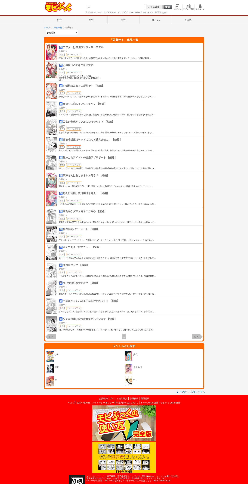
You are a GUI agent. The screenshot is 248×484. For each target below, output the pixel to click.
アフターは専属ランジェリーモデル (83, 47)
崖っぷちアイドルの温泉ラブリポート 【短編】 (90, 157)
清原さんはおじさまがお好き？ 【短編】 (86, 175)
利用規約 (144, 398)
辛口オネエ (148, 12)
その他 (187, 19)
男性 (91, 19)
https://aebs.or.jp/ (161, 480)
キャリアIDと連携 (149, 402)
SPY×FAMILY (135, 12)
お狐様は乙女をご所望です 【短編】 (83, 85)
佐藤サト (63, 51)
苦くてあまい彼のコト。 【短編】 (82, 247)
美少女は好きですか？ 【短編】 (81, 283)
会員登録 (103, 398)
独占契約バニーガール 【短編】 (81, 229)
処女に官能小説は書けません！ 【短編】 (86, 193)
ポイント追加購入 (118, 398)
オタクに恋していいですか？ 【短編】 (85, 103)
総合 (59, 19)
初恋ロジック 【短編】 (76, 265)
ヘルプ (71, 402)
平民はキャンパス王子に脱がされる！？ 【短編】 (91, 300)
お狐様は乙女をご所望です (78, 65)
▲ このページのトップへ (191, 392)
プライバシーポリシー (103, 402)
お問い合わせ (83, 402)
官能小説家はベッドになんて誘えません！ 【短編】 (92, 139)
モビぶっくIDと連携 (170, 402)
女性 (123, 19)
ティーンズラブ (73, 55)
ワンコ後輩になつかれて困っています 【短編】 (90, 319)
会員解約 (134, 398)
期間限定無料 (161, 12)
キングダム (122, 12)
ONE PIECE (110, 12)
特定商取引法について (127, 402)
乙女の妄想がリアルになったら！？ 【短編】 (88, 121)
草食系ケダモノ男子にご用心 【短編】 (85, 211)
